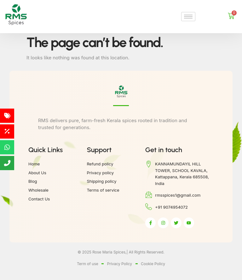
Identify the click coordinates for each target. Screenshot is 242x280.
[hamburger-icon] (188, 16)
